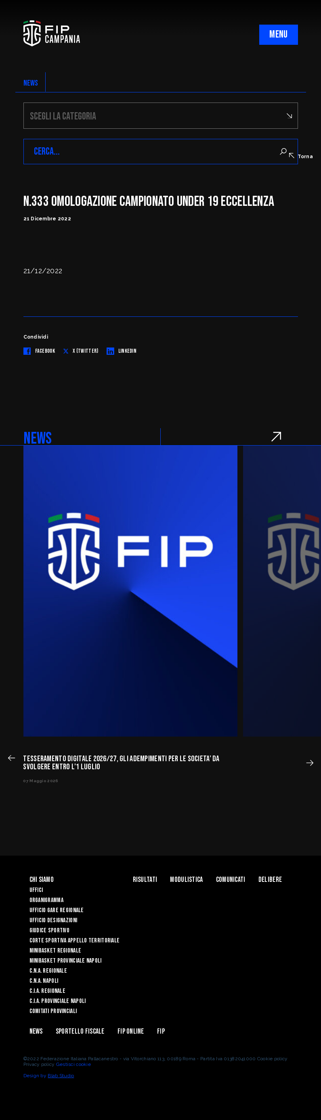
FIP (161, 1031)
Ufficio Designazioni (53, 920)
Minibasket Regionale (55, 951)
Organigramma (46, 900)
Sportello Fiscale (80, 1031)
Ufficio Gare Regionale (56, 910)
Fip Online (130, 1031)
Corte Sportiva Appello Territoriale (74, 940)
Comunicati (230, 879)
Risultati (145, 879)
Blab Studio (61, 1075)
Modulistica (186, 879)
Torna (301, 156)
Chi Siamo (41, 879)
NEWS (30, 83)
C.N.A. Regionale (48, 971)
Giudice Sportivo (49, 930)
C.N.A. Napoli (44, 981)
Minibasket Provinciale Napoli (65, 961)
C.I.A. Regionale (47, 991)
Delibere (270, 879)
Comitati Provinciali (53, 1011)
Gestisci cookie (73, 1064)
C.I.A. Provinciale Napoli (57, 1001)
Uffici (36, 890)
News (36, 1031)
